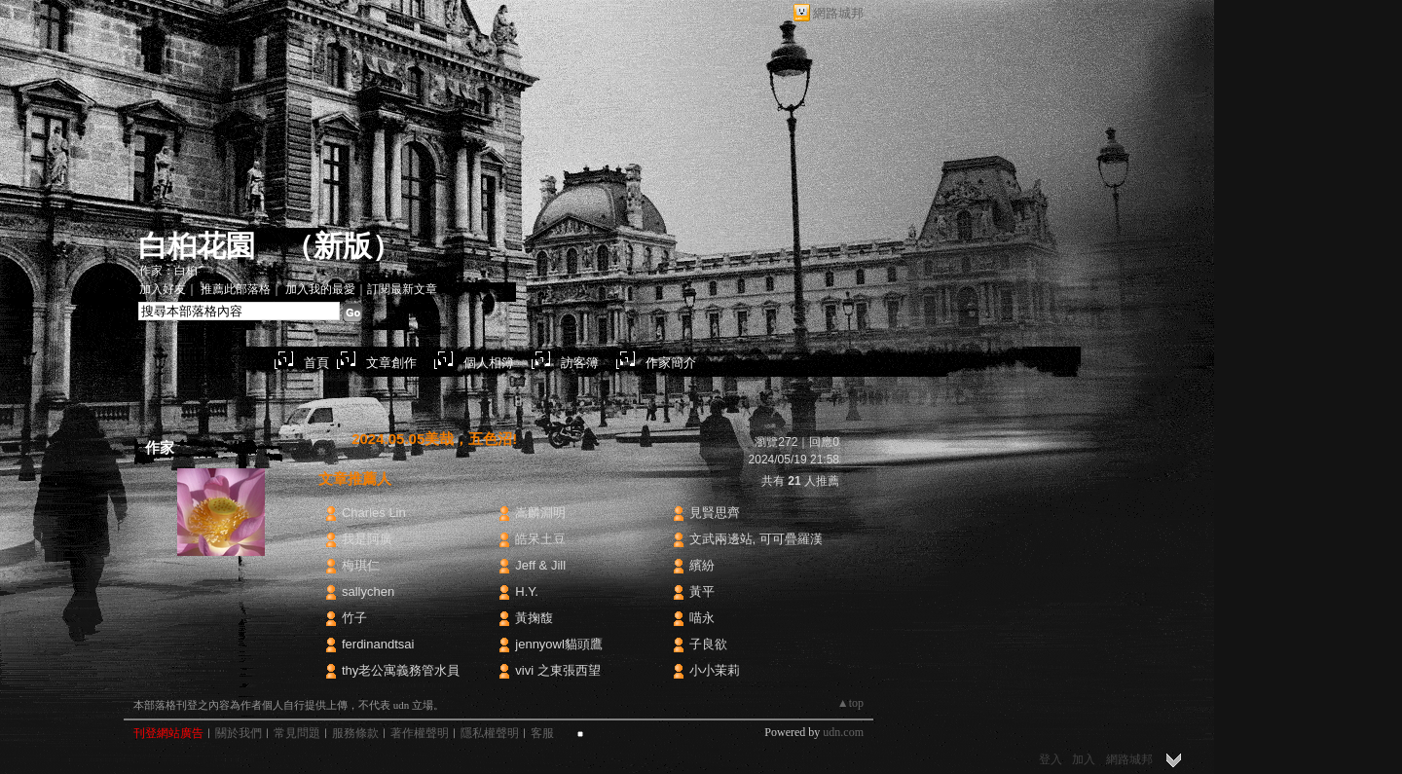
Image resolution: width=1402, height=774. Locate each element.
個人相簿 (488, 362)
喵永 (702, 617)
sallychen (368, 591)
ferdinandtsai (378, 644)
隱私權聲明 (490, 733)
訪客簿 (580, 362)
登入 (1050, 759)
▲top (850, 703)
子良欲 (708, 644)
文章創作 (391, 362)
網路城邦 (838, 13)
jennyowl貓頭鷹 (559, 644)
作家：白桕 (168, 270)
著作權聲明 (419, 733)
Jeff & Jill (540, 565)
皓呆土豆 (540, 539)
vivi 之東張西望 (557, 670)
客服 (542, 733)
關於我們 (238, 733)
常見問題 (297, 733)
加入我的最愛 (320, 289)
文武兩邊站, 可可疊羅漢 (756, 539)
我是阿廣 (367, 539)
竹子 (354, 617)
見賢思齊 (714, 512)
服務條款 (355, 733)
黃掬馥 (534, 617)
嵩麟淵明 (540, 512)
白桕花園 (196, 246)
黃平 (702, 591)
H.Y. (526, 591)
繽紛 (702, 565)
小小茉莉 (714, 670)
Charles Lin (374, 512)
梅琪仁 (361, 565)
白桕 (221, 574)
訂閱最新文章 (402, 289)
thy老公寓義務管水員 (401, 670)
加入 (1083, 759)
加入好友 (162, 289)
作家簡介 (671, 362)
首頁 (316, 362)
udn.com (843, 732)
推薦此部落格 (236, 289)
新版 (343, 246)
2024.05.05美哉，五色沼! (434, 438)
